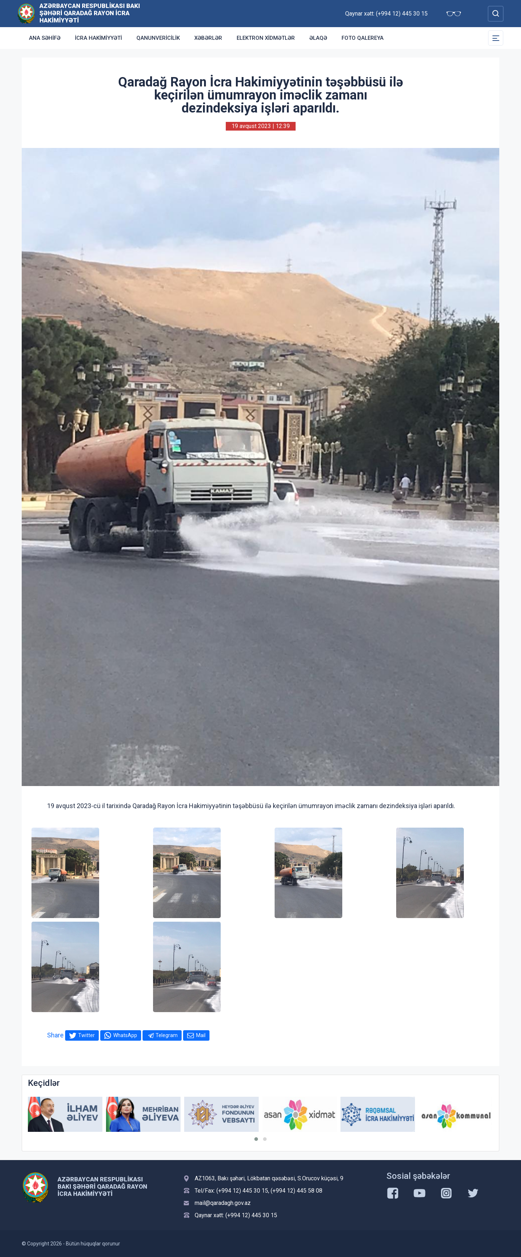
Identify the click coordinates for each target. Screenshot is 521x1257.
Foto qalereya (363, 38)
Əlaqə (318, 38)
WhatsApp (125, 1035)
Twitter (86, 1035)
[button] (256, 1139)
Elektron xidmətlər (266, 38)
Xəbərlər (208, 38)
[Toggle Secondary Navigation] (496, 38)
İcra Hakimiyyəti (98, 38)
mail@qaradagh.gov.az (223, 1202)
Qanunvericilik (158, 38)
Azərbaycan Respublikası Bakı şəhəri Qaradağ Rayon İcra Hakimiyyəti (89, 13)
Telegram (167, 1035)
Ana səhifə (44, 38)
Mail (201, 1035)
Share (55, 1035)
